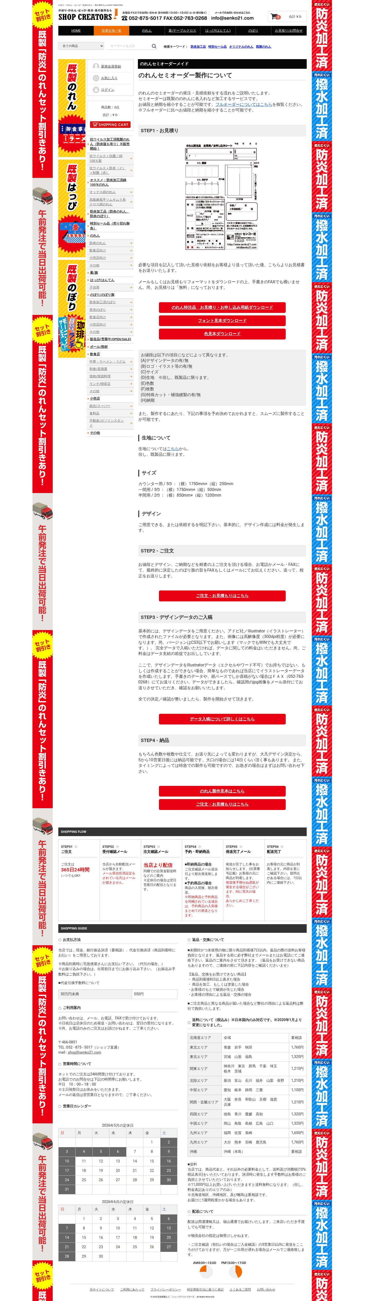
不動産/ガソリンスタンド (106, 423)
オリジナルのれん (241, 46)
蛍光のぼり (97, 310)
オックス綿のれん (102, 192)
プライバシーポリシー (166, 1289)
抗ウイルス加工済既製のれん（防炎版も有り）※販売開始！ (110, 144)
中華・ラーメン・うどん (107, 361)
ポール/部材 (99, 346)
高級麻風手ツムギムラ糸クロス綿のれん (107, 202)
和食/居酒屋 (98, 369)
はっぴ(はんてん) (218, 30)
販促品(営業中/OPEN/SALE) (110, 339)
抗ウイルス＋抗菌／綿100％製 (105, 158)
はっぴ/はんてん (102, 280)
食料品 (94, 413)
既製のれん (263, 46)
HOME (76, 30)
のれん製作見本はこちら (222, 791)
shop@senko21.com (84, 1052)
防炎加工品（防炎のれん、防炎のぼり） (110, 214)
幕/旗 (94, 273)
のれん (147, 30)
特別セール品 (217, 46)
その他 (94, 265)
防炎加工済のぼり (102, 302)
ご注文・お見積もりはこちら (222, 595)
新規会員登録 (106, 66)
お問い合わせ (266, 1289)
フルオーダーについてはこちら (243, 104)
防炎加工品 (198, 46)
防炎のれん (97, 243)
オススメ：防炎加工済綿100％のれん (108, 182)
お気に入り (105, 78)
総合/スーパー (100, 406)
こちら (173, 448)
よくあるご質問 (240, 1289)
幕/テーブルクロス (182, 30)
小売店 (95, 398)
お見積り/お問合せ (289, 30)
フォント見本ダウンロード (222, 320)
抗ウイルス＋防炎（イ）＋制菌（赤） (107, 170)
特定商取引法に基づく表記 (205, 1289)
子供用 (94, 287)
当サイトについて (102, 1289)
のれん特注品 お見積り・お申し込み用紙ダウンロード (222, 307)
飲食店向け (97, 250)
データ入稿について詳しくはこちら (222, 719)
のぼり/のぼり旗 (102, 295)
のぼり (253, 30)
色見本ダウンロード (222, 333)
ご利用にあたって (132, 1289)
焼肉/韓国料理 (100, 376)
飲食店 (95, 354)
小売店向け (97, 258)
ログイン (103, 89)
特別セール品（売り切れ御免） (110, 226)
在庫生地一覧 (111, 30)
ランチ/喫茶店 (100, 383)
